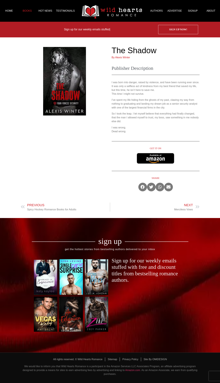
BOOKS (27, 10)
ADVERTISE (174, 10)
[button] (142, 187)
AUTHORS (156, 10)
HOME (9, 10)
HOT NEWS (45, 10)
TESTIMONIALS (65, 10)
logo (112, 11)
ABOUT (211, 10)
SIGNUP (193, 10)
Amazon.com (132, 370)
